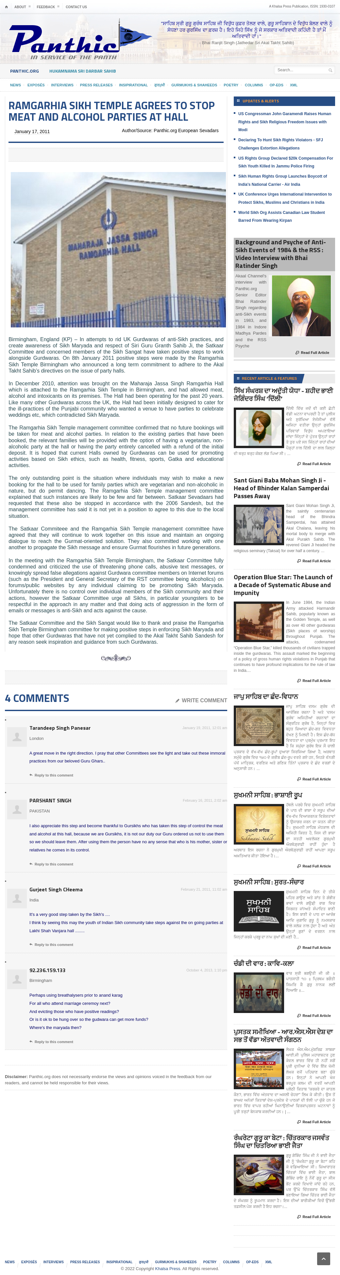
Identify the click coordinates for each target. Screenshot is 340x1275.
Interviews (62, 85)
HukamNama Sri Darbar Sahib (82, 70)
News (15, 85)
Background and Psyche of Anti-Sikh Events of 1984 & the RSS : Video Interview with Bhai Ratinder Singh (280, 254)
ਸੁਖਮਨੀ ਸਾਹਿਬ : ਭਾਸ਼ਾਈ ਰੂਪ (268, 795)
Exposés (36, 85)
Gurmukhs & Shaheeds (194, 85)
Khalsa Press (167, 1268)
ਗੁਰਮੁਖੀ (159, 85)
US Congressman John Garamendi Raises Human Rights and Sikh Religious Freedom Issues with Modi (284, 122)
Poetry (231, 85)
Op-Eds (276, 85)
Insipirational (133, 85)
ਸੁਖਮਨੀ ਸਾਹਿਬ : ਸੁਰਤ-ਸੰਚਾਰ (269, 882)
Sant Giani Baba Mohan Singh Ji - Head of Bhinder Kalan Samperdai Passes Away (281, 488)
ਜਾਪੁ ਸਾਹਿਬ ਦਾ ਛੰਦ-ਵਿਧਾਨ (266, 696)
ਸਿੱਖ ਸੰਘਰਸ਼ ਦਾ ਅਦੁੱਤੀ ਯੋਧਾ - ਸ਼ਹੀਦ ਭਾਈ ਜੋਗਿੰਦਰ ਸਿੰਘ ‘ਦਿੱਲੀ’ (283, 395)
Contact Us (76, 7)
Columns (254, 85)
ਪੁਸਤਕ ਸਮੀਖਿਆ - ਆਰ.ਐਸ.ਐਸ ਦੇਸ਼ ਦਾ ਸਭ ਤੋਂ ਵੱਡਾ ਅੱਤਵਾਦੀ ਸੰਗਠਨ (283, 1036)
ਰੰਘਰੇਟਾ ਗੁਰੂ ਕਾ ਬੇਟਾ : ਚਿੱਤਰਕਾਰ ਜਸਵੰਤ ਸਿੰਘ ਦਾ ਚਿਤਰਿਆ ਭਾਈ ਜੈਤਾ (281, 1142)
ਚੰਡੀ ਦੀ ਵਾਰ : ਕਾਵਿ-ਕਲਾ (264, 963)
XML (294, 85)
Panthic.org (24, 70)
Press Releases (96, 85)
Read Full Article (312, 353)
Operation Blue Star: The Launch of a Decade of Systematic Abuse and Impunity (283, 585)
